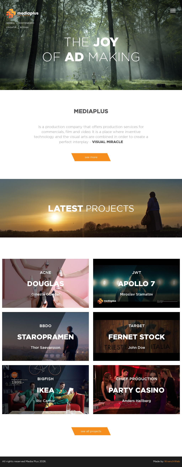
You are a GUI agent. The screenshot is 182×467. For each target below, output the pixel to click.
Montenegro (26, 23)
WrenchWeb (172, 461)
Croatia (11, 27)
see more (91, 157)
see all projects (91, 431)
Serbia (10, 23)
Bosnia (24, 27)
